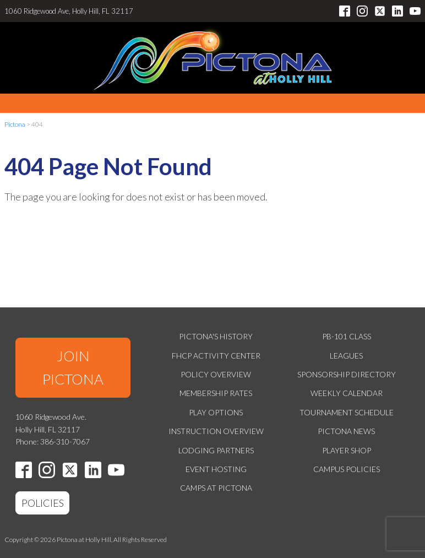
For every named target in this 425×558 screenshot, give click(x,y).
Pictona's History (216, 336)
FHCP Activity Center (216, 355)
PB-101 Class (346, 336)
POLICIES (42, 503)
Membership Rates (215, 393)
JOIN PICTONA (72, 367)
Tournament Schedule (346, 412)
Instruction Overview (216, 431)
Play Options (216, 412)
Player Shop (346, 450)
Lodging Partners (216, 450)
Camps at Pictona (216, 487)
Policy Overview (216, 374)
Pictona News (346, 431)
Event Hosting (216, 469)
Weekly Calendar (346, 393)
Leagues (346, 355)
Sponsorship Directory (346, 374)
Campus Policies (346, 469)
